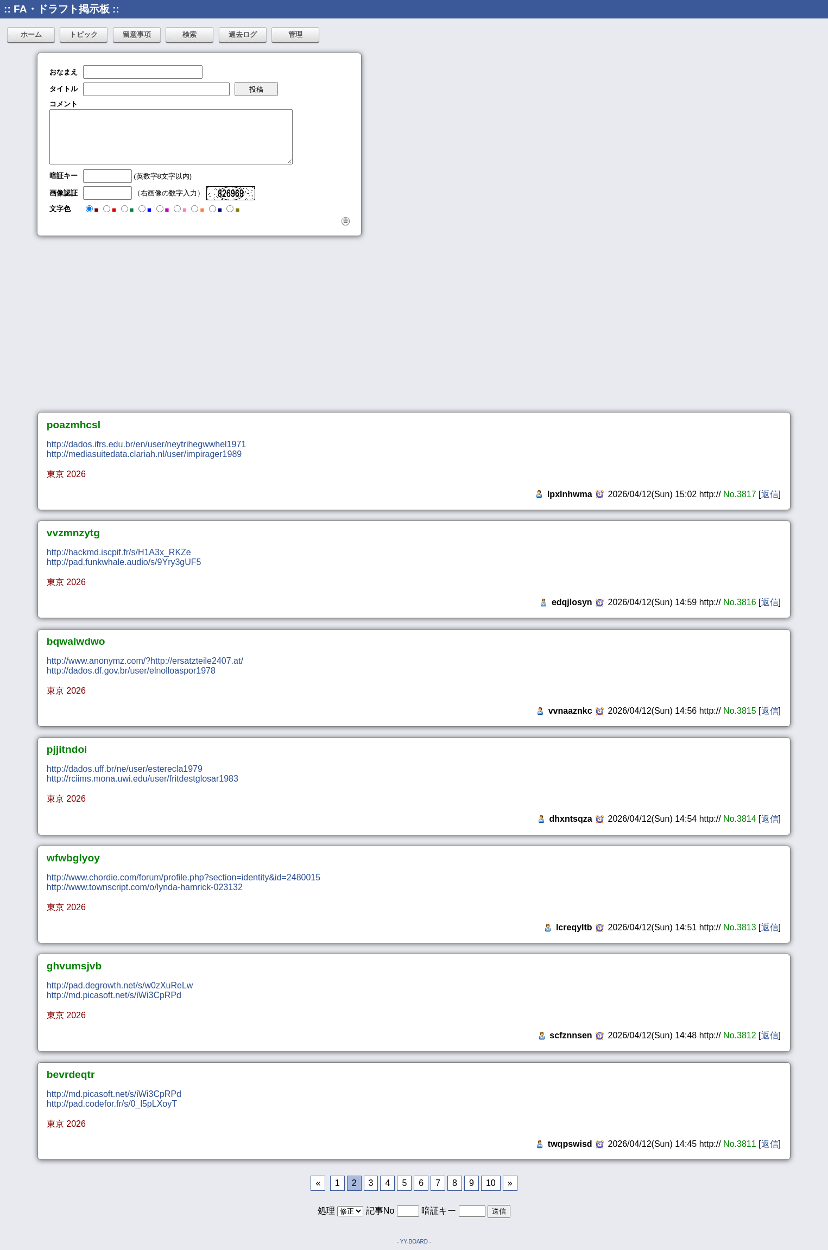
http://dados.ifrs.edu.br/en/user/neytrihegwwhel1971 (146, 444)
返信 (770, 494)
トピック (83, 34)
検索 (189, 34)
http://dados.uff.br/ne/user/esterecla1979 (125, 768)
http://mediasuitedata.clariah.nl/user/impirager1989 (144, 454)
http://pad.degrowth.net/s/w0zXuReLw (120, 985)
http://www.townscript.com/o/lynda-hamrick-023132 (145, 887)
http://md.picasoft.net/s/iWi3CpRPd (114, 995)
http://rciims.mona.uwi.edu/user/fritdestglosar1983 (142, 778)
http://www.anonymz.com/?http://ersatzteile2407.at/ (145, 660)
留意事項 (137, 34)
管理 (295, 34)
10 (491, 1183)
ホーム (31, 34)
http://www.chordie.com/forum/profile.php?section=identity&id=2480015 (183, 877)
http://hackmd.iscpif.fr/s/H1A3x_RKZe (119, 552)
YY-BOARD (414, 1242)
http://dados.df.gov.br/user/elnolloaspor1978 (131, 670)
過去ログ (243, 34)
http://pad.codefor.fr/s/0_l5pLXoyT (112, 1103)
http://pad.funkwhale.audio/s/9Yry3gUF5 (124, 562)
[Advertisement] (414, 324)
